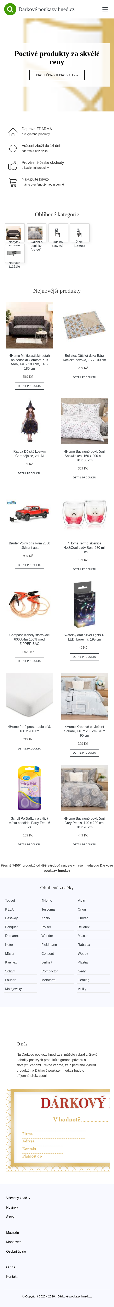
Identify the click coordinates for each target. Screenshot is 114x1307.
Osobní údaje (16, 1251)
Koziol (46, 918)
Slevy (10, 1217)
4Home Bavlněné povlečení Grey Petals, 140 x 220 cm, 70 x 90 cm (84, 823)
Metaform (49, 980)
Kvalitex (11, 962)
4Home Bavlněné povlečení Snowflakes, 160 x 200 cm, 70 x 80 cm (84, 456)
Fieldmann (50, 944)
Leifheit (47, 962)
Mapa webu (14, 1242)
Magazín (12, 1232)
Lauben (10, 980)
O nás (10, 1267)
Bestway (11, 918)
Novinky (12, 1207)
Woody (84, 953)
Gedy (83, 971)
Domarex (12, 936)
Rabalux (85, 944)
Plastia (84, 962)
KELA (9, 909)
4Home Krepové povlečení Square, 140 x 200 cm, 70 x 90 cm (84, 731)
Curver (84, 918)
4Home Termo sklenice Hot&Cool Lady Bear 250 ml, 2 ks (84, 548)
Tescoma (49, 909)
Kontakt (11, 1276)
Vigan (83, 900)
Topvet (10, 900)
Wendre (48, 936)
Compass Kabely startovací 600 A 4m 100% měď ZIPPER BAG (29, 639)
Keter (9, 944)
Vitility (83, 989)
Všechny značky (18, 1198)
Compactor (50, 971)
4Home (47, 900)
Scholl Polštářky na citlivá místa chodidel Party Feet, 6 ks (29, 823)
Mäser (9, 953)
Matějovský (13, 989)
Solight (10, 971)
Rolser (47, 927)
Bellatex (85, 927)
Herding (85, 980)
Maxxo (84, 936)
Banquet (11, 927)
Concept (48, 953)
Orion (83, 909)
